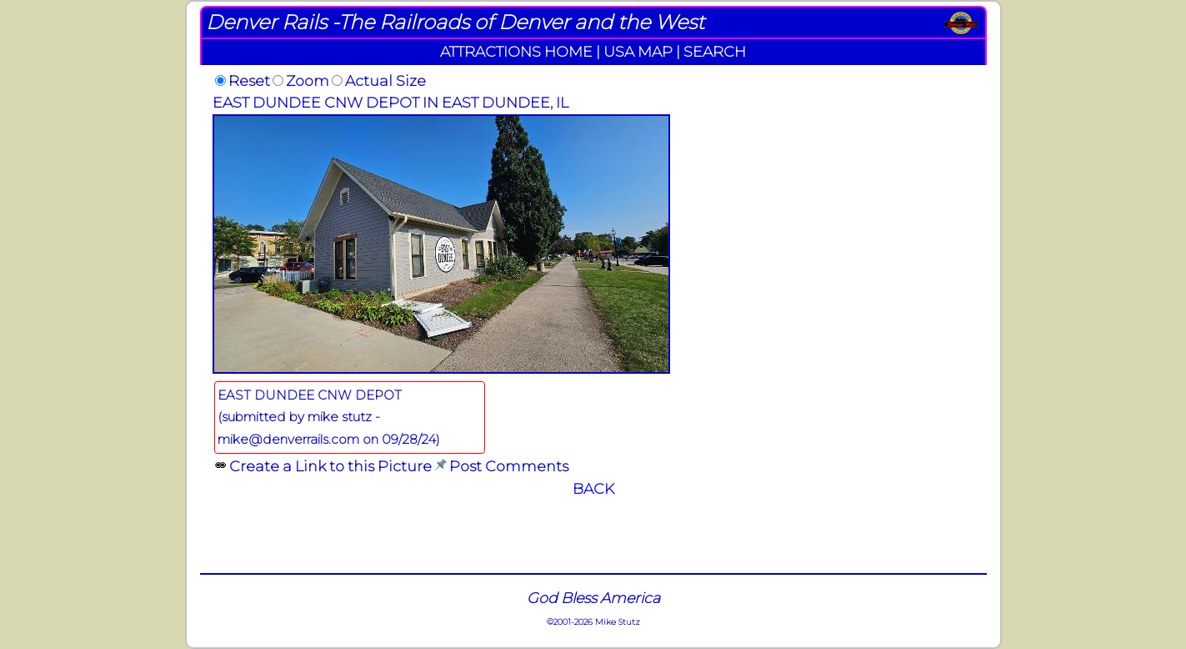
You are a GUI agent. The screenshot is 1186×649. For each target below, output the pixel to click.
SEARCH (714, 51)
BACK (593, 488)
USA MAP (638, 51)
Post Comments (508, 466)
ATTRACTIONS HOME (516, 51)
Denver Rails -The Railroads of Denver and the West (455, 22)
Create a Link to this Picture (330, 466)
